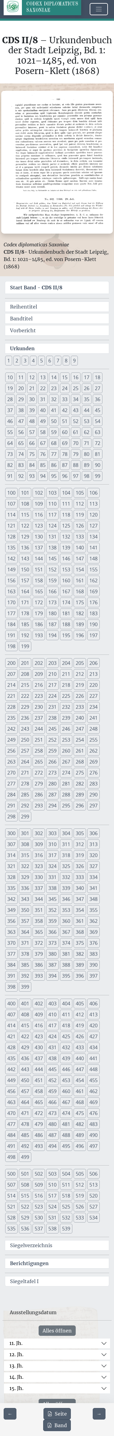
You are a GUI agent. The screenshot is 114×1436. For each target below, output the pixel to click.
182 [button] (80, 613)
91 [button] (10, 476)
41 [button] (54, 410)
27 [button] (97, 388)
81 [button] (97, 454)
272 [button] (39, 772)
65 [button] (21, 443)
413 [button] (93, 1014)
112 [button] (80, 503)
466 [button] (52, 1102)
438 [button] (52, 1058)
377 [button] (11, 954)
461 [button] (80, 1091)
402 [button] (39, 1003)
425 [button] (66, 1036)
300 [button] (11, 833)
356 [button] (11, 921)
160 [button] (66, 580)
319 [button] (80, 855)
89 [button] (86, 465)
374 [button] (66, 943)
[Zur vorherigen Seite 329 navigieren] (10, 1414)
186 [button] (39, 624)
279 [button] (39, 783)
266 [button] (52, 761)
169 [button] (93, 591)
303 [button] (52, 833)
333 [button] (80, 877)
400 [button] (11, 1003)
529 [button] (25, 1217)
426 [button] (80, 1036)
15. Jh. (16, 1388)
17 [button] (86, 377)
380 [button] (52, 954)
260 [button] (66, 750)
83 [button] (21, 465)
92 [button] (21, 476)
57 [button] (32, 432)
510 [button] (52, 1184)
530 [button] (39, 1217)
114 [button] (11, 514)
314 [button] (11, 855)
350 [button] (25, 910)
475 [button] (80, 1113)
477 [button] (11, 1124)
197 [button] (93, 635)
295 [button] (66, 805)
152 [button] (52, 569)
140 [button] (80, 547)
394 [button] (52, 975)
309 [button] (39, 844)
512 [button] (80, 1184)
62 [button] (86, 432)
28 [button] (10, 399)
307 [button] (11, 844)
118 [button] (66, 514)
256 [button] (11, 750)
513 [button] (93, 1184)
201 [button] (25, 663)
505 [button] (80, 1173)
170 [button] (11, 602)
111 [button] (66, 503)
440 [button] (80, 1058)
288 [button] (66, 794)
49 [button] (43, 421)
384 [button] (11, 964)
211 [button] (66, 674)
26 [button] (86, 388)
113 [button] (93, 503)
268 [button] (80, 761)
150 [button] (25, 569)
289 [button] (80, 794)
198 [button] (11, 646)
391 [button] (11, 975)
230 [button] (39, 707)
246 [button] (66, 728)
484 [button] (11, 1135)
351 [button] (39, 910)
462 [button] (93, 1091)
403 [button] (52, 1003)
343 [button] (25, 899)
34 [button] (75, 399)
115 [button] (25, 514)
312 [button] (80, 844)
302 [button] (39, 833)
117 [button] (52, 514)
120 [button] (93, 514)
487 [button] (52, 1135)
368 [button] (80, 932)
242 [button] (11, 728)
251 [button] (39, 739)
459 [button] (52, 1091)
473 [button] (52, 1113)
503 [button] (52, 1173)
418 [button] (66, 1025)
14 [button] (54, 377)
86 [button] (54, 465)
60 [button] (64, 432)
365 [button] (39, 932)
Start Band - (36, 287)
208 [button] (25, 674)
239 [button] (66, 717)
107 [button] (11, 503)
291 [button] (11, 805)
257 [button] (25, 750)
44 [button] (86, 410)
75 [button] (32, 454)
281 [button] (66, 783)
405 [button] (80, 1003)
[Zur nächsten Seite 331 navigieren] (99, 1414)
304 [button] (66, 833)
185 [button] (25, 624)
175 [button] (80, 602)
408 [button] (25, 1014)
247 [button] (80, 728)
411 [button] (66, 1014)
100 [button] (11, 492)
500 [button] (11, 1173)
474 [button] (66, 1113)
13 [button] (43, 377)
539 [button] (66, 1228)
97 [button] (75, 476)
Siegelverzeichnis (31, 1245)
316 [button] (39, 855)
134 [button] (93, 536)
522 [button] (25, 1206)
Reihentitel (23, 307)
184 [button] (11, 624)
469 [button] (93, 1102)
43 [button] (75, 410)
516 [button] (39, 1195)
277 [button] (11, 783)
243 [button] (25, 728)
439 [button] (66, 1058)
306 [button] (93, 833)
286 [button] (39, 794)
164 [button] (25, 591)
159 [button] (52, 580)
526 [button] (80, 1206)
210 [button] (52, 674)
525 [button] (66, 1206)
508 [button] (25, 1184)
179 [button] (39, 613)
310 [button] (52, 844)
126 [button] (80, 525)
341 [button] (93, 888)
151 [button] (39, 569)
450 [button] (25, 1080)
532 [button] (66, 1217)
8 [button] (66, 360)
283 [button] (93, 783)
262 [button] (93, 750)
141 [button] (93, 547)
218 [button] (66, 685)
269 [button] (93, 761)
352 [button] (52, 910)
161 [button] (80, 580)
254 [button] (80, 739)
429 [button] (25, 1047)
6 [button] (49, 360)
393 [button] (39, 975)
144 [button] (39, 558)
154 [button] (80, 569)
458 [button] (39, 1091)
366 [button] (52, 932)
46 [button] (10, 421)
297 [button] (93, 805)
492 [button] (25, 1146)
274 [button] (66, 772)
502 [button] (39, 1173)
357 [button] (25, 921)
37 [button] (10, 410)
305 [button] (80, 833)
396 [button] (80, 975)
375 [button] (80, 943)
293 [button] (39, 805)
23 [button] (54, 388)
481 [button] (66, 1124)
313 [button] (93, 844)
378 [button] (25, 954)
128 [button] (11, 536)
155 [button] (93, 569)
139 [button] (66, 547)
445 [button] (52, 1069)
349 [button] (11, 910)
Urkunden (22, 348)
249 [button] (11, 739)
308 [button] (25, 844)
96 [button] (64, 476)
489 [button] (80, 1135)
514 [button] (11, 1195)
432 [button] (66, 1047)
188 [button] (66, 624)
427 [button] (93, 1036)
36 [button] (97, 399)
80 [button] (86, 454)
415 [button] (25, 1025)
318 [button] (66, 855)
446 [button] (66, 1069)
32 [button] (54, 399)
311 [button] (66, 844)
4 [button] (33, 360)
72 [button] (97, 443)
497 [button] (93, 1146)
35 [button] (86, 399)
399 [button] (25, 986)
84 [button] (32, 465)
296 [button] (80, 805)
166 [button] (52, 591)
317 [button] (52, 855)
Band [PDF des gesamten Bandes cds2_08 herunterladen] (57, 1425)
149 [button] (11, 569)
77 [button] (54, 454)
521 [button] (11, 1206)
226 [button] (80, 696)
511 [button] (66, 1184)
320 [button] (93, 855)
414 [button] (11, 1025)
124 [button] (52, 525)
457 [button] (25, 1091)
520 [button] (93, 1195)
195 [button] (66, 635)
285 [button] (25, 794)
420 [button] (93, 1025)
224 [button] (52, 696)
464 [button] (25, 1102)
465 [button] (39, 1102)
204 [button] (66, 663)
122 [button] (25, 525)
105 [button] (80, 492)
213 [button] (93, 674)
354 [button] (80, 910)
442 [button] (11, 1069)
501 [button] (25, 1173)
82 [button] (10, 465)
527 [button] (93, 1206)
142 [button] (11, 558)
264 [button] (25, 761)
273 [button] (52, 772)
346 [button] (66, 899)
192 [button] (25, 635)
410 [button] (52, 1014)
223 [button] (39, 696)
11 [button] (21, 377)
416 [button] (39, 1025)
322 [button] (25, 866)
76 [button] (43, 454)
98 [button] (86, 476)
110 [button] (52, 503)
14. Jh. (16, 1377)
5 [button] (41, 360)
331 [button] (52, 877)
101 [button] (25, 492)
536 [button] (25, 1228)
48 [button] (32, 421)
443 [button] (25, 1069)
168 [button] (80, 591)
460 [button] (66, 1091)
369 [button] (93, 932)
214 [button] (11, 685)
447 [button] (80, 1069)
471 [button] (25, 1113)
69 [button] (64, 443)
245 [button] (52, 728)
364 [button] (25, 932)
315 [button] (25, 855)
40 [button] (43, 410)
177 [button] (11, 613)
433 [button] (80, 1047)
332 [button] (66, 877)
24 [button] (64, 388)
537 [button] (39, 1228)
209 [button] (39, 674)
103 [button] (52, 492)
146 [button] (66, 558)
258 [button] (39, 750)
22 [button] (43, 388)
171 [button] (25, 602)
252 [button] (52, 739)
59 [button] (54, 432)
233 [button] (80, 707)
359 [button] (52, 921)
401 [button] (25, 1003)
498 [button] (11, 1157)
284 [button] (11, 794)
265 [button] (39, 761)
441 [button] (93, 1058)
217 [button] (52, 685)
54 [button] (97, 421)
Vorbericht (23, 330)
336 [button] (25, 888)
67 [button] (43, 443)
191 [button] (11, 635)
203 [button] (52, 663)
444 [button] (39, 1069)
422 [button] (25, 1036)
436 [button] (25, 1058)
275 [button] (80, 772)
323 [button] (39, 866)
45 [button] (97, 410)
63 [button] (97, 432)
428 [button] (11, 1047)
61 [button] (75, 432)
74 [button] (21, 454)
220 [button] (93, 685)
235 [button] (11, 717)
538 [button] (52, 1228)
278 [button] (25, 783)
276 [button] (93, 772)
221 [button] (11, 696)
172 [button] (39, 602)
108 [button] (25, 503)
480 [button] (52, 1124)
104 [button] (66, 492)
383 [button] (93, 954)
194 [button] (52, 635)
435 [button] (11, 1058)
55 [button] (10, 432)
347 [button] (80, 899)
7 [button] (58, 360)
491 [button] (11, 1146)
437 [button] (39, 1058)
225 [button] (66, 696)
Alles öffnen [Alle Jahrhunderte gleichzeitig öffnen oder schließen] (57, 1331)
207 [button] (11, 674)
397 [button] (93, 975)
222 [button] (25, 696)
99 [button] (97, 476)
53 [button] (86, 421)
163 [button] (11, 591)
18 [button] (97, 377)
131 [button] (52, 536)
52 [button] (75, 421)
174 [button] (66, 602)
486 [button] (39, 1135)
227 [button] (93, 696)
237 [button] (39, 717)
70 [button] (75, 443)
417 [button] (52, 1025)
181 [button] (66, 613)
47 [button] (21, 421)
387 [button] (52, 964)
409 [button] (39, 1014)
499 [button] (25, 1157)
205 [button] (80, 663)
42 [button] (64, 410)
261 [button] (80, 750)
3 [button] (25, 360)
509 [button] (39, 1184)
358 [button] (39, 921)
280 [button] (52, 783)
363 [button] (11, 932)
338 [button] (52, 888)
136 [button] (25, 547)
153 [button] (66, 569)
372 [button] (39, 943)
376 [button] (93, 943)
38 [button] (21, 410)
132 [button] (66, 536)
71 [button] (86, 443)
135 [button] (11, 547)
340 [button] (80, 888)
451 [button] (39, 1080)
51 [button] (64, 421)
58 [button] (43, 432)
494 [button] (52, 1146)
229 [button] (25, 707)
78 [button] (64, 454)
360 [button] (66, 921)
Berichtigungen (29, 1263)
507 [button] (11, 1184)
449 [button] (11, 1080)
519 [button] (80, 1195)
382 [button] (80, 954)
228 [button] (11, 707)
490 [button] (93, 1135)
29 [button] (21, 399)
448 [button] (93, 1069)
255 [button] (93, 739)
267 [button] (66, 761)
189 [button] (80, 624)
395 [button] (66, 975)
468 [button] (80, 1102)
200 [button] (11, 663)
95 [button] (54, 476)
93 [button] (32, 476)
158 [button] (39, 580)
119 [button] (80, 514)
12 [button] (32, 377)
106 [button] (93, 492)
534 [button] (93, 1217)
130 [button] (39, 536)
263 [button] (11, 761)
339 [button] (66, 888)
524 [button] (52, 1206)
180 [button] (52, 613)
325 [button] (66, 866)
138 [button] (52, 547)
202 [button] (39, 663)
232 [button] (66, 707)
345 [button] (52, 899)
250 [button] (25, 739)
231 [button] (52, 707)
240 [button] (80, 717)
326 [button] (80, 866)
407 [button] (11, 1014)
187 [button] (52, 624)
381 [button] (66, 954)
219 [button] (80, 685)
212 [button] (80, 674)
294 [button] (52, 805)
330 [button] (39, 877)
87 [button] (64, 465)
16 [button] (75, 377)
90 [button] (97, 465)
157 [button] (25, 580)
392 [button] (25, 975)
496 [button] (80, 1146)
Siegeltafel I (24, 1281)
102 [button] (39, 492)
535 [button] (11, 1228)
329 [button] (25, 877)
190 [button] (93, 624)
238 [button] (52, 717)
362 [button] (93, 921)
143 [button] (25, 558)
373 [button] (52, 943)
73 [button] (10, 454)
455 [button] (93, 1080)
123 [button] (39, 525)
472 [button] (39, 1113)
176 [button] (93, 602)
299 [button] (25, 816)
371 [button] (25, 943)
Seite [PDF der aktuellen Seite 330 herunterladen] (57, 1414)
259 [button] (52, 750)
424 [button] (52, 1036)
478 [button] (25, 1124)
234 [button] (93, 707)
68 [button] (54, 443)
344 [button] (39, 899)
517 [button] (52, 1195)
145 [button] (52, 558)
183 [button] (93, 613)
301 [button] (25, 833)
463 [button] (11, 1102)
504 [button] (66, 1173)
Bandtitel (21, 319)
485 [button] (25, 1135)
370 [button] (11, 943)
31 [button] (43, 399)
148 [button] (93, 558)
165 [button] (39, 591)
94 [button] (43, 476)
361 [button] (80, 921)
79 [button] (75, 454)
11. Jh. (15, 1343)
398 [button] (11, 986)
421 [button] (11, 1036)
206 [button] (93, 663)
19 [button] (10, 388)
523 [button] (39, 1206)
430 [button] (39, 1047)
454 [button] (80, 1080)
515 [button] (25, 1195)
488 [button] (66, 1135)
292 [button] (25, 805)
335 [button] (11, 888)
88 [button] (75, 465)
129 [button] (25, 536)
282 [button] (80, 783)
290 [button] (93, 794)
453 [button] (66, 1080)
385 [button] (25, 964)
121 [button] (11, 525)
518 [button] (66, 1195)
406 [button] (93, 1003)
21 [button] (32, 388)
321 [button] (11, 866)
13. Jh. (16, 1366)
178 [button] (25, 613)
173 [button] (52, 602)
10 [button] (10, 377)
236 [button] (25, 717)
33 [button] (64, 399)
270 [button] (11, 772)
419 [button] (80, 1025)
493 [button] (39, 1146)
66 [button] (32, 443)
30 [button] (32, 399)
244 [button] (39, 728)
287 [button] (52, 794)
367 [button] (66, 932)
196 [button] (80, 635)
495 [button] (66, 1146)
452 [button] (52, 1080)
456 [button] (11, 1091)
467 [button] (66, 1102)
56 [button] (21, 432)
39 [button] (32, 410)
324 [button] (52, 866)
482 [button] (80, 1124)
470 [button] (11, 1113)
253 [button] (66, 739)
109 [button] (39, 503)
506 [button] (93, 1173)
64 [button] (10, 443)
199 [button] (25, 646)
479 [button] (39, 1124)
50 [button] (54, 421)
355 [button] (93, 910)
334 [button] (93, 877)
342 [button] (11, 899)
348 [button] (93, 899)
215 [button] (25, 685)
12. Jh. (16, 1354)
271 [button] (25, 772)
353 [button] (66, 910)
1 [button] (8, 360)
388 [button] (66, 964)
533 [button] (80, 1217)
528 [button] (11, 1217)
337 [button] (39, 888)
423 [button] (39, 1036)
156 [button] (11, 580)
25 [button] (75, 388)
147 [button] (80, 558)
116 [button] (39, 514)
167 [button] (66, 591)
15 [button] (64, 377)
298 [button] (11, 816)
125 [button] (66, 525)
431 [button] (52, 1047)
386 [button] (39, 964)
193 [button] (39, 635)
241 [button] (93, 717)
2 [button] (17, 360)
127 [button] (93, 525)
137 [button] (39, 547)
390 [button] (93, 964)
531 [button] (52, 1217)
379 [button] (39, 954)
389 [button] (80, 964)
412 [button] (80, 1014)
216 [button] (39, 685)
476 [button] (93, 1113)
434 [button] (93, 1047)
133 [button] (80, 536)
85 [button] (43, 465)
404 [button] (66, 1003)
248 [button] (93, 728)
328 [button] (11, 877)
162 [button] (93, 580)
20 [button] (21, 388)
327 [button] (93, 866)
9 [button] (74, 360)
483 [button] (93, 1124)
